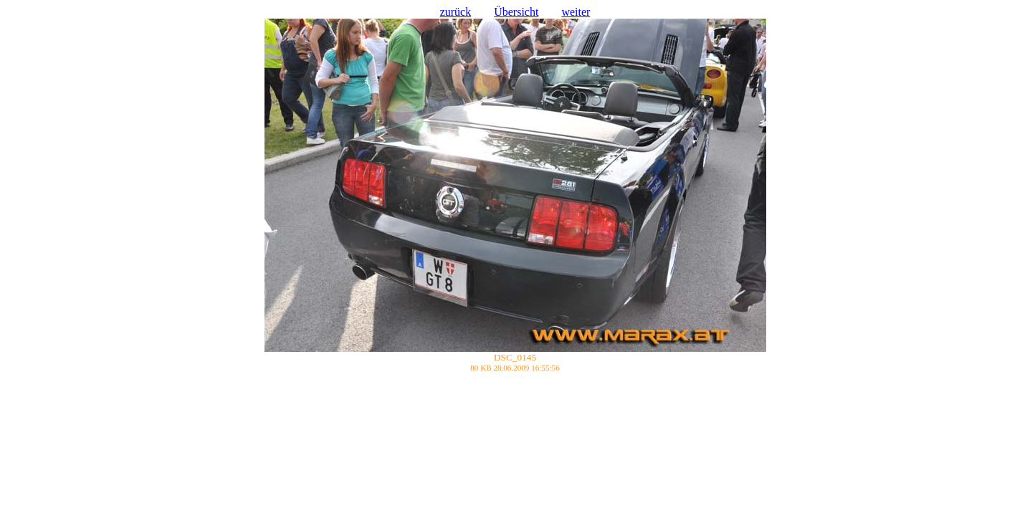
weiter (575, 12)
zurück (456, 12)
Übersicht (516, 12)
